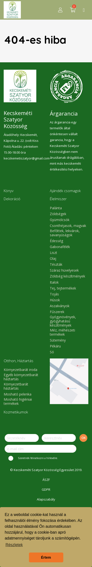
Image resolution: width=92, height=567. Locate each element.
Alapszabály (46, 499)
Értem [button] (46, 557)
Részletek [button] (14, 545)
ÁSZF (46, 479)
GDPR (46, 489)
